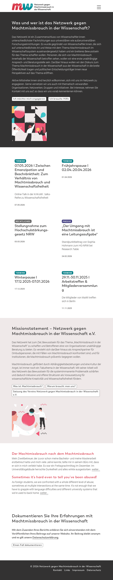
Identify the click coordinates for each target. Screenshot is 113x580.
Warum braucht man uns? (61, 386)
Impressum (78, 570)
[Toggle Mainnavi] (98, 6)
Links (67, 570)
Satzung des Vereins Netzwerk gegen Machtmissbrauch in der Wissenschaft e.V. (55, 393)
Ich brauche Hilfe (59, 98)
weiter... (96, 469)
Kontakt (57, 570)
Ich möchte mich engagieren (29, 98)
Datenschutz (94, 570)
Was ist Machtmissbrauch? (28, 386)
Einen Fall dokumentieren (27, 545)
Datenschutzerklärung (45, 537)
